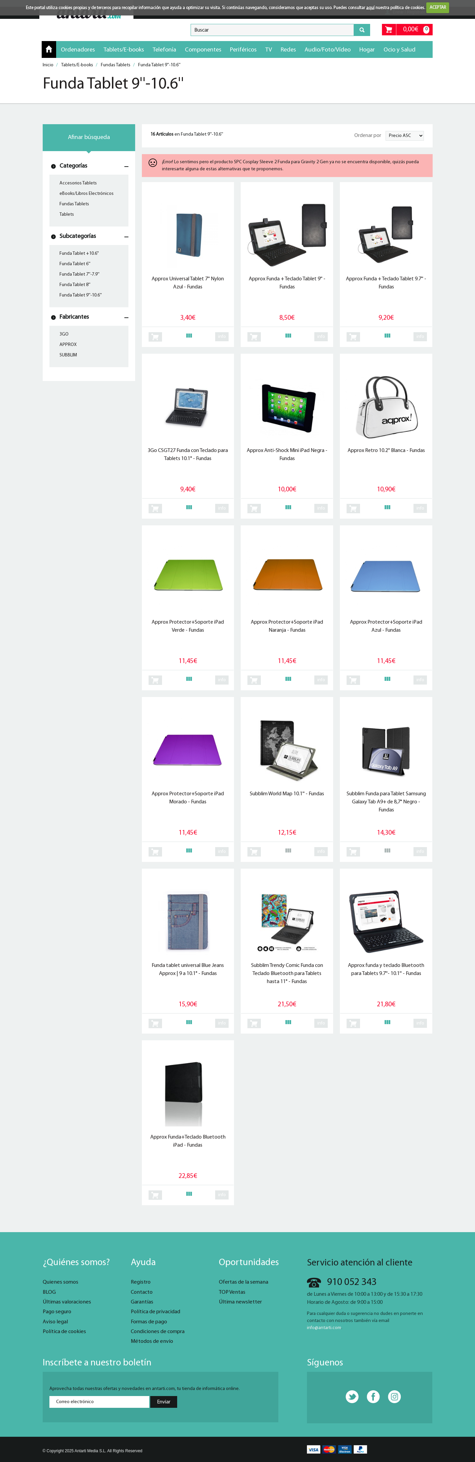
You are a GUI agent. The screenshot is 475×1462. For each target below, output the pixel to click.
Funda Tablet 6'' (75, 264)
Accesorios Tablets (78, 183)
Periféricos (243, 50)
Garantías (142, 1302)
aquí (370, 7)
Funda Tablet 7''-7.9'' (80, 274)
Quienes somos (60, 1282)
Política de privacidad (155, 1312)
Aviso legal (55, 1322)
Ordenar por (367, 135)
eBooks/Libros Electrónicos (87, 193)
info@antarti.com (324, 1327)
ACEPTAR (438, 7)
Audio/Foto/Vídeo (328, 50)
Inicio (49, 49)
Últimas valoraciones (67, 1302)
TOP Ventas (232, 1292)
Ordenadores (78, 50)
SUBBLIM (68, 355)
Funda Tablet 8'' (75, 284)
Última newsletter (240, 1302)
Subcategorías (78, 236)
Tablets (67, 214)
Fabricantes (74, 317)
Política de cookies (64, 1331)
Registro (141, 1282)
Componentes (203, 50)
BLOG (49, 1292)
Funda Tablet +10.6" (79, 253)
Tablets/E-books (124, 50)
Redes (288, 50)
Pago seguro (57, 1312)
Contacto (142, 1292)
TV (268, 50)
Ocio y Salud (399, 50)
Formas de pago (149, 1322)
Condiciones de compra (158, 1331)
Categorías (73, 166)
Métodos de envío (152, 1341)
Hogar (367, 50)
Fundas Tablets (74, 204)
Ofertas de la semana (243, 1282)
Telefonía (164, 50)
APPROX (68, 344)
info (222, 336)
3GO (64, 334)
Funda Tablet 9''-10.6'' (81, 295)
